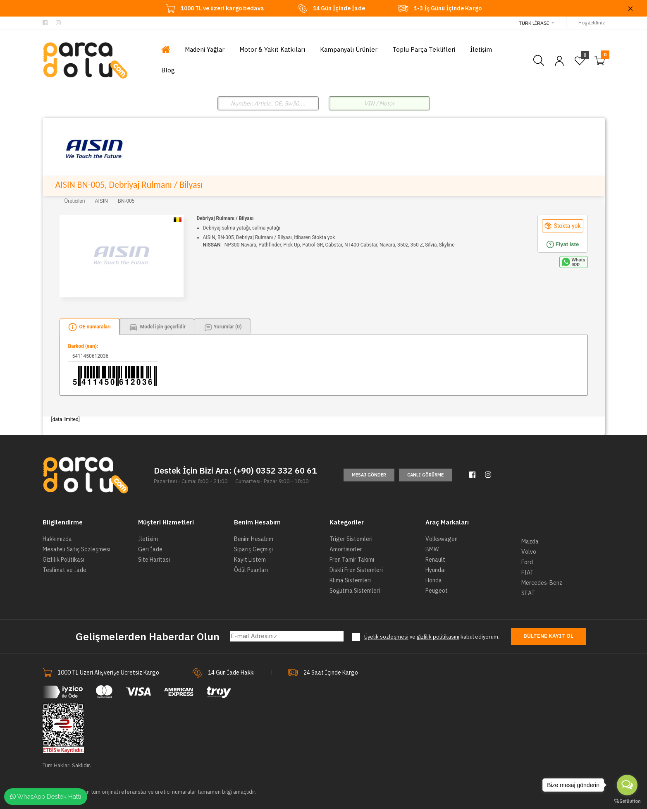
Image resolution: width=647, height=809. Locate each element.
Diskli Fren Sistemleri (356, 570)
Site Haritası (154, 559)
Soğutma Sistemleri (354, 590)
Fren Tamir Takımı (351, 559)
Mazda (530, 541)
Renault (435, 559)
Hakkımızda (57, 539)
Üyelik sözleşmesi (386, 636)
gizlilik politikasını (438, 636)
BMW (432, 549)
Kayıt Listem (250, 559)
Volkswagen (441, 539)
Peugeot (436, 590)
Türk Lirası (534, 23)
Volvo (528, 551)
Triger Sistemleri (350, 539)
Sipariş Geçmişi (253, 549)
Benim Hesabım (253, 539)
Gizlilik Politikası (63, 559)
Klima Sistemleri (350, 580)
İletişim (148, 539)
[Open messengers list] (627, 785)
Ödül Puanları (251, 570)
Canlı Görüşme (425, 475)
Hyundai (435, 570)
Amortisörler (345, 549)
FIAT (527, 572)
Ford (527, 562)
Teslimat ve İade (64, 570)
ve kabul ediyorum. (431, 637)
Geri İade (150, 549)
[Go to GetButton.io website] (627, 800)
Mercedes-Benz (541, 582)
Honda (433, 580)
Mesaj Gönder (369, 475)
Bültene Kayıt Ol (548, 635)
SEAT (528, 593)
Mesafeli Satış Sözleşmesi (76, 549)
